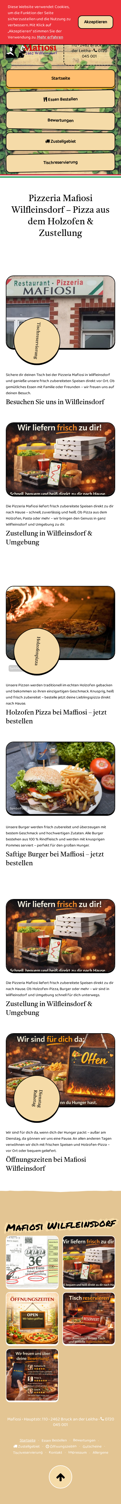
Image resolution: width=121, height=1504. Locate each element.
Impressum (77, 1452)
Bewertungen (84, 1440)
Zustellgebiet (26, 1446)
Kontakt (55, 1452)
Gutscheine (92, 1446)
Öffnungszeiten (61, 1446)
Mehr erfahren (50, 37)
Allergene (100, 1453)
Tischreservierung (27, 1452)
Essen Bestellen (54, 1440)
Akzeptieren (95, 22)
